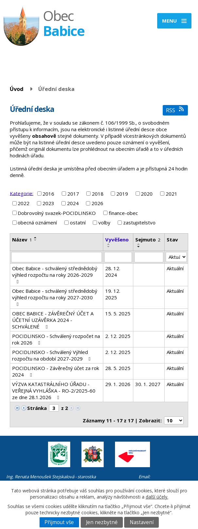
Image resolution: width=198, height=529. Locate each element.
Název (22, 239)
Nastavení (142, 522)
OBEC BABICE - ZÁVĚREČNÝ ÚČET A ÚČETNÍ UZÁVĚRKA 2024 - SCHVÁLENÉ (52, 320)
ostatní (78, 222)
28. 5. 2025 (117, 368)
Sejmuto (147, 239)
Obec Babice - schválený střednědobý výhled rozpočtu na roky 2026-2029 (54, 274)
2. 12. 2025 (117, 336)
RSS (175, 110)
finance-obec (123, 213)
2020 (147, 193)
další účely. (157, 497)
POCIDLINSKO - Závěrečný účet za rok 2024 (55, 371)
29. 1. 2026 (117, 384)
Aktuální (175, 268)
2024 (73, 203)
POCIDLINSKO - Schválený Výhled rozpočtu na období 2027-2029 (52, 355)
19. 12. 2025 (112, 294)
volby (104, 222)
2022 (23, 203)
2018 (98, 193)
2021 (171, 193)
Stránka (37, 408)
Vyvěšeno (117, 239)
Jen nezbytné (102, 522)
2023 (48, 203)
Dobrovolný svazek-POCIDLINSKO (57, 213)
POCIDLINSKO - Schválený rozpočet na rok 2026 (56, 339)
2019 (122, 193)
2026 (97, 203)
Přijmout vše (59, 522)
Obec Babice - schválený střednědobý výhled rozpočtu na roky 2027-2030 (54, 297)
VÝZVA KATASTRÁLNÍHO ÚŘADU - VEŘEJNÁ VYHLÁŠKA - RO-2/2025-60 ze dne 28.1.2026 (53, 390)
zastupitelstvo (139, 222)
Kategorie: (21, 193)
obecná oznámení (37, 222)
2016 (48, 193)
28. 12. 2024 (112, 271)
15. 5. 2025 (117, 313)
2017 (73, 193)
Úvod (17, 89)
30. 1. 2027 (147, 384)
